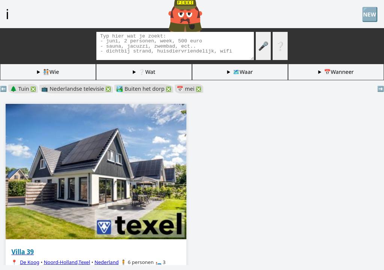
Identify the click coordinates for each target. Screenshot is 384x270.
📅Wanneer (339, 71)
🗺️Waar (243, 71)
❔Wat (146, 71)
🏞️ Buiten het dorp (143, 88)
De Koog (29, 262)
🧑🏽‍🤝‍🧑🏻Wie (51, 71)
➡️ (380, 88)
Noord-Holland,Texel (67, 262)
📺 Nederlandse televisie (76, 88)
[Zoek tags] (175, 46)
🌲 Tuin (23, 88)
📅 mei (189, 88)
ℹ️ (7, 13)
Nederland (106, 262)
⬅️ (3, 88)
